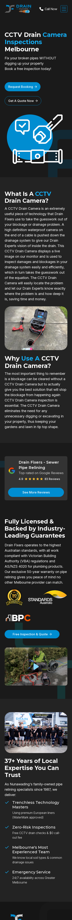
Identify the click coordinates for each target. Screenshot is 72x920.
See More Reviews (36, 492)
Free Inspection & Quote (32, 634)
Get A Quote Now (23, 101)
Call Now (48, 9)
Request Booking (22, 87)
